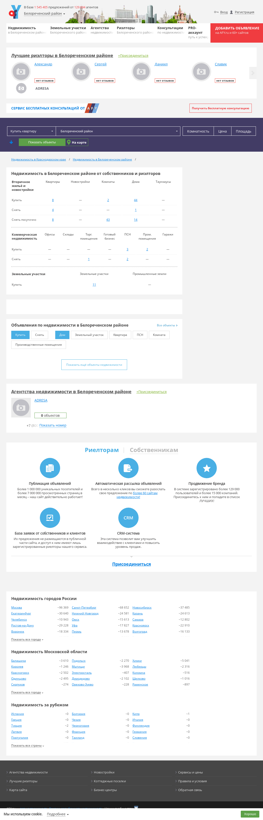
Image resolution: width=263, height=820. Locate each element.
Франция (78, 732)
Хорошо (250, 814)
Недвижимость (27, 30)
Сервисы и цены (190, 772)
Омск (75, 619)
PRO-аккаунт (198, 32)
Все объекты (167, 325)
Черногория (80, 725)
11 (94, 284)
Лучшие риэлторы (23, 781)
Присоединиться (131, 564)
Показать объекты (42, 142)
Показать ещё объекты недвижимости (94, 365)
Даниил (161, 64)
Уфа (74, 625)
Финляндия (141, 725)
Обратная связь (190, 790)
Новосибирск (142, 607)
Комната (157, 334)
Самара (137, 619)
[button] (253, 73)
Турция (16, 725)
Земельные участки (68, 30)
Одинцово (18, 678)
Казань (137, 613)
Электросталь (82, 673)
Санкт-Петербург (84, 607)
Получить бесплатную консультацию (220, 108)
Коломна (138, 673)
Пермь (76, 631)
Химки (137, 661)
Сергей (101, 64)
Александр (43, 64)
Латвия (16, 732)
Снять (37, 334)
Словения (139, 737)
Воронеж (17, 631)
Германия (139, 732)
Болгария (78, 714)
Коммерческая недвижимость (24, 236)
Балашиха (18, 661)
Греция (16, 720)
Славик (221, 64)
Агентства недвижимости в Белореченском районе (71, 391)
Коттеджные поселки (110, 781)
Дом (60, 334)
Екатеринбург (21, 613)
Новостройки (104, 772)
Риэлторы (135, 30)
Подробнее (56, 814)
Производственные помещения (36, 344)
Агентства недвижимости (28, 772)
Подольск (79, 661)
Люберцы (139, 666)
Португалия (19, 737)
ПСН (138, 334)
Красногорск (20, 673)
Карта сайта (18, 790)
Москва (16, 607)
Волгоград (139, 631)
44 (135, 200)
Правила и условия (192, 781)
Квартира (118, 334)
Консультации (171, 30)
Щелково (138, 678)
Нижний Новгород (85, 613)
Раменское (140, 684)
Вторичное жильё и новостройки (22, 186)
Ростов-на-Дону (22, 625)
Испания (17, 714)
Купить (18, 334)
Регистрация (244, 12)
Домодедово (81, 678)
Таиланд (78, 737)
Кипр (136, 714)
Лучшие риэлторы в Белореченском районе (62, 55)
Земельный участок (87, 334)
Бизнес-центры (105, 790)
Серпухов (18, 684)
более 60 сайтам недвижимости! (137, 495)
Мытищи (78, 666)
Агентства (102, 30)
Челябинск (19, 619)
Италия (137, 720)
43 (108, 220)
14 (135, 220)
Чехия (76, 720)
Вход (224, 12)
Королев (17, 666)
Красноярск (140, 625)
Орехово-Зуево (82, 684)
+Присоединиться (133, 55)
